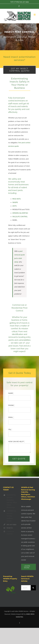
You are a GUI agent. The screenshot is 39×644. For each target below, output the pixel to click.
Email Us (10, 528)
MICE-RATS (16, 199)
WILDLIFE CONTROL (20, 217)
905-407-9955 (24, 2)
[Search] (33, 587)
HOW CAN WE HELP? (16, 442)
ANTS (14, 206)
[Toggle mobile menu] (35, 15)
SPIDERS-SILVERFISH (20, 213)
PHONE (11, 405)
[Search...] (26, 587)
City (10, 429)
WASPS (15, 202)
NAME (11, 393)
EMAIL (11, 417)
